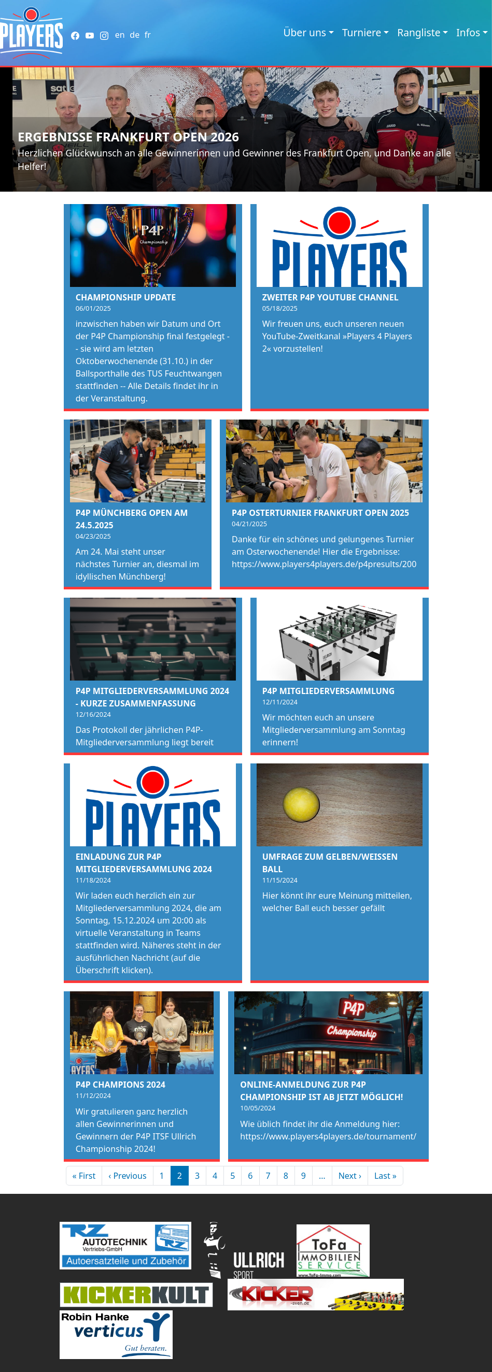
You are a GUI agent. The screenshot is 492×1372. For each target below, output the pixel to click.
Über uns (305, 32)
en (120, 34)
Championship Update (126, 297)
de (134, 34)
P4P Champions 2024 (120, 1084)
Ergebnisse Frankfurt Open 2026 (128, 136)
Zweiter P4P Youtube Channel (330, 297)
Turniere (361, 32)
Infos (468, 32)
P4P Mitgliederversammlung (328, 691)
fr (148, 34)
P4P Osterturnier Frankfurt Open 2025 (320, 512)
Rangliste (418, 32)
